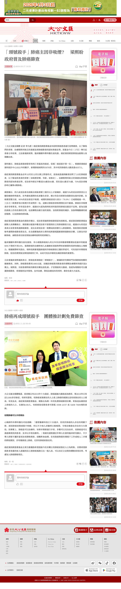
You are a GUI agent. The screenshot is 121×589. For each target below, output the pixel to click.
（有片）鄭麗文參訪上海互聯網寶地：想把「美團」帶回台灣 (104, 97)
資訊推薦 (106, 550)
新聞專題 (92, 548)
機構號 (77, 553)
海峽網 (62, 569)
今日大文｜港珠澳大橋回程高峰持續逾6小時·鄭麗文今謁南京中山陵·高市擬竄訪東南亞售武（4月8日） (104, 124)
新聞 (15, 46)
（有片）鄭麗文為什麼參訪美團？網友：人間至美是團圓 (103, 143)
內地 (7, 550)
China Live (51, 550)
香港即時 (8, 324)
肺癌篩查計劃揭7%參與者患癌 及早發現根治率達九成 (102, 180)
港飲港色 (64, 555)
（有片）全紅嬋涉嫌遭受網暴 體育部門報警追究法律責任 (104, 91)
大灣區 (7, 553)
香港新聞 (8, 67)
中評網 (56, 569)
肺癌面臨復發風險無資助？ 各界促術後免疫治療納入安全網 (102, 230)
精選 (21, 553)
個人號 (77, 550)
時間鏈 (108, 85)
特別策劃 (92, 550)
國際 (7, 557)
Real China (51, 553)
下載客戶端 (111, 20)
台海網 (75, 569)
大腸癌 (17, 464)
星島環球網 (48, 569)
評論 (81, 300)
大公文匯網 (8, 46)
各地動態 (106, 553)
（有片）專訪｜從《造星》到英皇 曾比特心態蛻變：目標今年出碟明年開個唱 (104, 130)
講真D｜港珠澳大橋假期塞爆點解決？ (104, 110)
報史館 (112, 536)
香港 (21, 46)
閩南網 (68, 569)
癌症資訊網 (36, 464)
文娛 (63, 545)
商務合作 (66, 584)
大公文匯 (60, 30)
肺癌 (12, 280)
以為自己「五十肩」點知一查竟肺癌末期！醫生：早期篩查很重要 (102, 205)
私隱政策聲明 (48, 584)
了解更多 (103, 78)
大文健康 (106, 557)
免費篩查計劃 (26, 464)
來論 (35, 550)
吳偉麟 (28, 280)
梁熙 (16, 280)
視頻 (21, 545)
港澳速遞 (106, 555)
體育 (63, 550)
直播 (21, 550)
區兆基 (22, 280)
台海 (7, 555)
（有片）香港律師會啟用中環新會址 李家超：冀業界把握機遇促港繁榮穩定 (104, 137)
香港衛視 (29, 569)
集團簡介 (83, 536)
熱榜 (97, 85)
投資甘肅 (20, 576)
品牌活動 (98, 536)
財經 (7, 559)
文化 (63, 548)
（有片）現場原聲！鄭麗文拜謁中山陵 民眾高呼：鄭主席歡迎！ (104, 150)
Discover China (52, 548)
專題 (91, 545)
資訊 (105, 545)
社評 (35, 548)
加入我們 (74, 584)
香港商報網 (20, 569)
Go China (51, 545)
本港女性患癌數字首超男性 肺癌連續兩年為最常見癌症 (102, 256)
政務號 (77, 548)
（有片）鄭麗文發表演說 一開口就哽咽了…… (104, 117)
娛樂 (63, 553)
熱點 (21, 548)
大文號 (78, 545)
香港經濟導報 (38, 569)
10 (91, 149)
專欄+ (105, 548)
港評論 (35, 553)
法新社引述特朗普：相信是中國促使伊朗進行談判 (104, 104)
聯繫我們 (57, 584)
